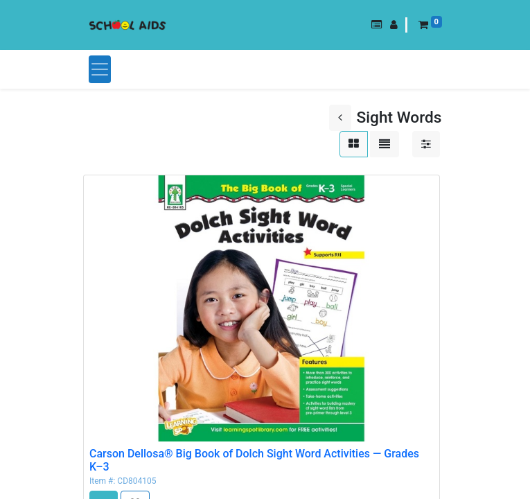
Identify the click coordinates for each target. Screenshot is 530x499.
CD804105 (136, 481)
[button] (376, 25)
